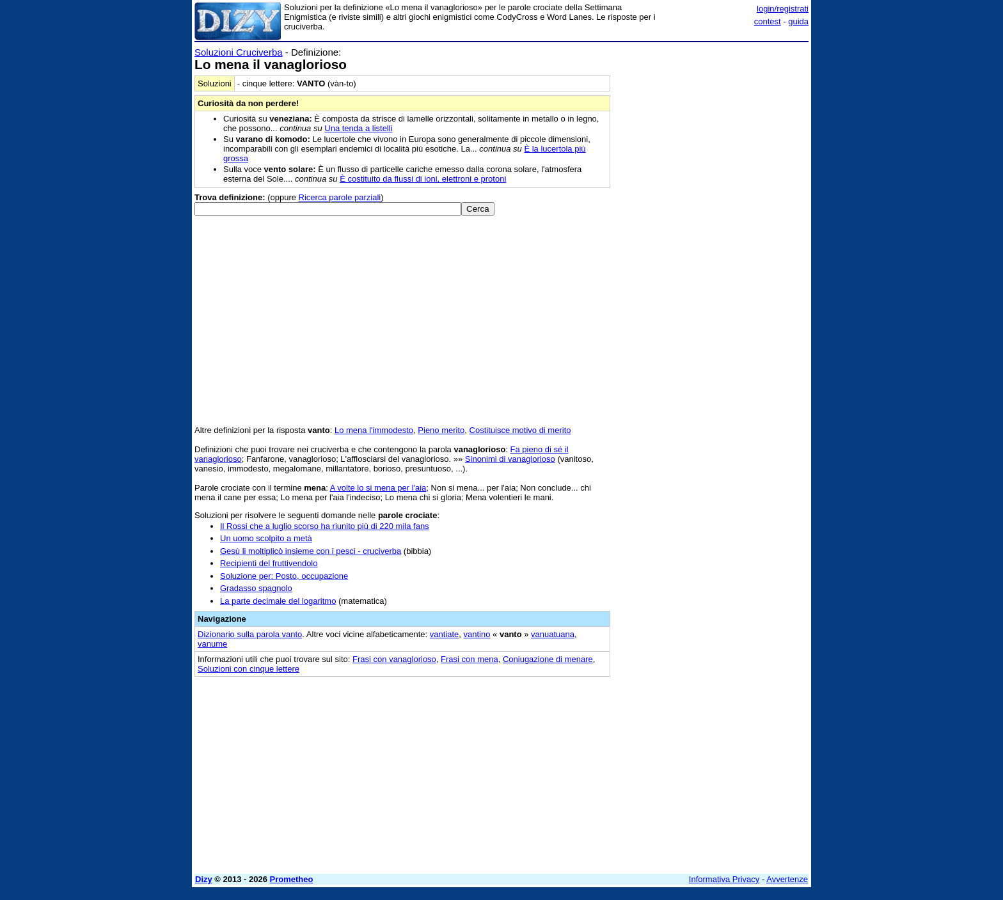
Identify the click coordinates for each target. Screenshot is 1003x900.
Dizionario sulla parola (250, 634)
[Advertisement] (713, 238)
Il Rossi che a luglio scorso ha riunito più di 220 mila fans (324, 526)
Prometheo (291, 879)
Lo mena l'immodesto (374, 430)
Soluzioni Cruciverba (238, 52)
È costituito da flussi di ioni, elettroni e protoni (423, 179)
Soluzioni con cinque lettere (248, 669)
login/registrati (783, 8)
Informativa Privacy (724, 879)
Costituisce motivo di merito (520, 430)
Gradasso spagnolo (256, 588)
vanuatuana (552, 634)
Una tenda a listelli (358, 128)
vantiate (444, 634)
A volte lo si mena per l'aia (378, 488)
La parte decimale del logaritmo (278, 601)
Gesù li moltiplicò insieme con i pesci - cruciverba (310, 551)
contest (767, 21)
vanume (212, 644)
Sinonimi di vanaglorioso (510, 459)
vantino (477, 634)
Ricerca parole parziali (340, 197)
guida (798, 21)
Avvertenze (787, 879)
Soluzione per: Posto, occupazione (284, 576)
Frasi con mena (469, 659)
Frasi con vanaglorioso (394, 659)
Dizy (203, 879)
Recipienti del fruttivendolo (268, 563)
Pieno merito (441, 430)
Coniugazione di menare (548, 659)
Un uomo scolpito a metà (266, 538)
